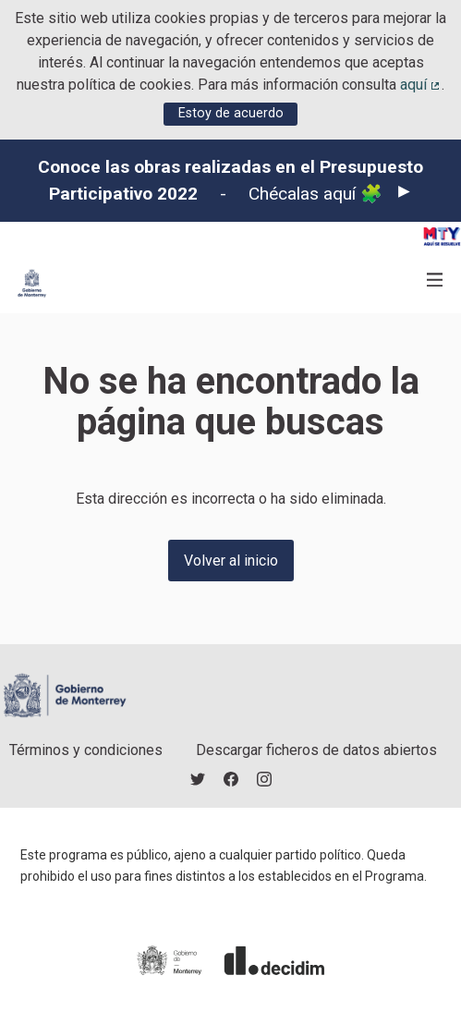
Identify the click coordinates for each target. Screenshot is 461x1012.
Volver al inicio (231, 560)
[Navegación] (435, 280)
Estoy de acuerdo (231, 113)
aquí (421, 84)
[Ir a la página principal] (32, 283)
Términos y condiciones (86, 750)
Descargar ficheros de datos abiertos (316, 750)
